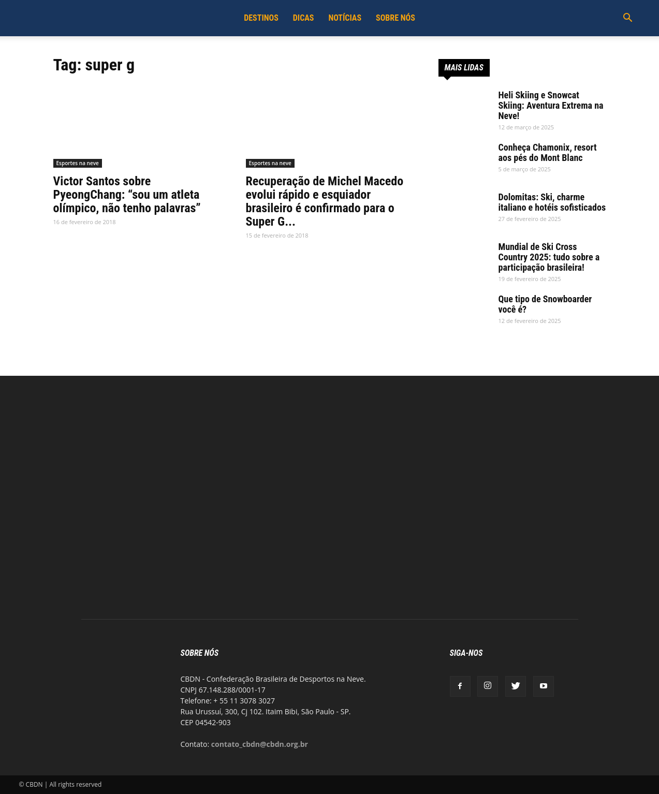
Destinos (261, 18)
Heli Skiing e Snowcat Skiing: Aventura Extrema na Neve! (551, 105)
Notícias (344, 18)
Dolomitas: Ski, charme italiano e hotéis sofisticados (552, 202)
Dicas (303, 18)
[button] (628, 19)
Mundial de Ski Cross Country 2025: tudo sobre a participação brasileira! (549, 257)
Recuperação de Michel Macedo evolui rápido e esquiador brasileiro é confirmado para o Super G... (325, 201)
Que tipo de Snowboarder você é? (545, 304)
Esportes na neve (77, 163)
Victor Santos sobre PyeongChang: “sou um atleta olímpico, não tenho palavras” (127, 194)
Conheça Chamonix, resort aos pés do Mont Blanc (548, 152)
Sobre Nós (395, 18)
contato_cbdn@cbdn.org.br (259, 744)
